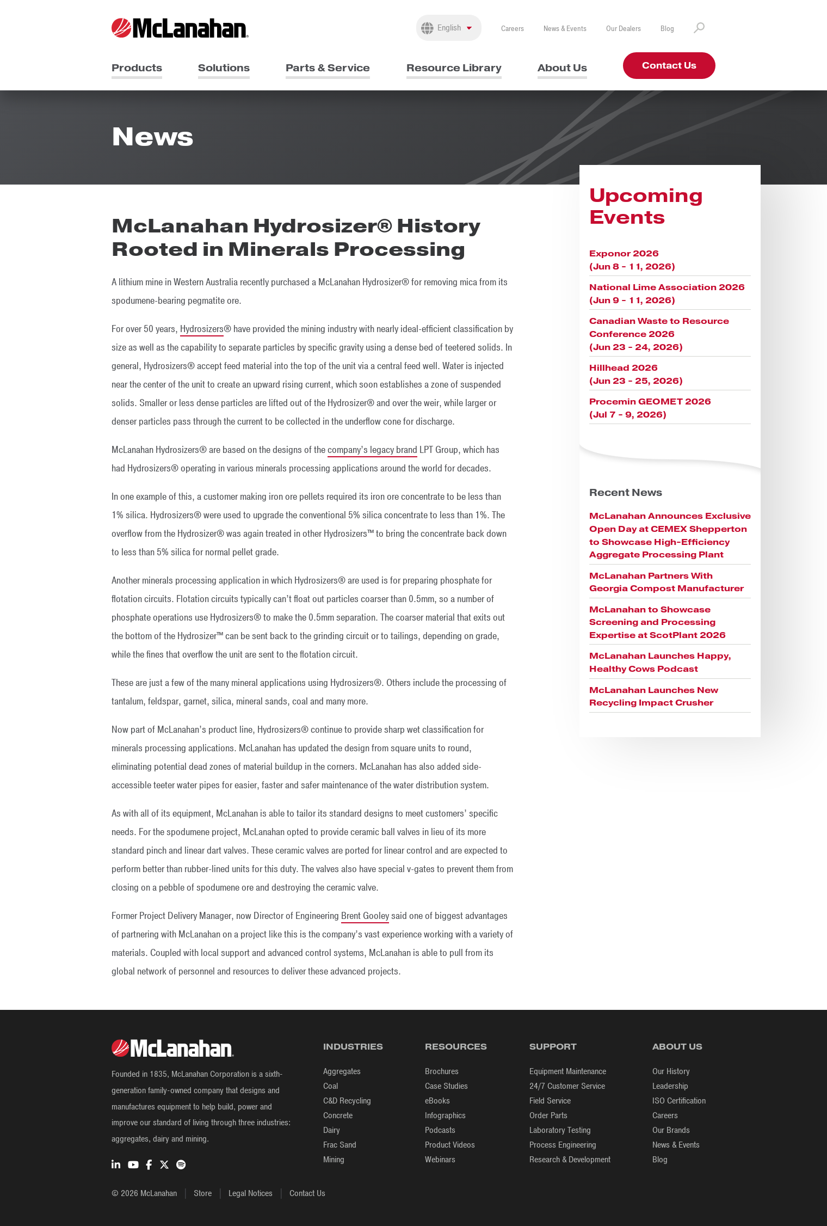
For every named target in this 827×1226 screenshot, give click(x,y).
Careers (512, 28)
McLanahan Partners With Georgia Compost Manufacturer (666, 582)
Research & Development (569, 1160)
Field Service (550, 1101)
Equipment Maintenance (567, 1071)
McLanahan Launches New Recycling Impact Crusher (653, 696)
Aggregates (342, 1071)
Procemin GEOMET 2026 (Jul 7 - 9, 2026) (650, 408)
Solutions (224, 68)
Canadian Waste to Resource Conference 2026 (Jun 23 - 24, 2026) (659, 334)
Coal (330, 1086)
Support (553, 1046)
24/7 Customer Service (567, 1086)
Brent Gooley (365, 915)
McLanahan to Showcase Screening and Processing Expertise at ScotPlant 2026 (657, 622)
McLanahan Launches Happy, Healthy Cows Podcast (660, 662)
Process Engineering (562, 1145)
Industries (353, 1046)
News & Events (565, 28)
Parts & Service (328, 68)
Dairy (331, 1130)
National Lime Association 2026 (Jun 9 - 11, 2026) (667, 293)
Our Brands (671, 1130)
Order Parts (548, 1115)
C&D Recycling (347, 1101)
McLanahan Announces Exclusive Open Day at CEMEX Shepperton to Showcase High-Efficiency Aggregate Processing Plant (670, 535)
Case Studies (446, 1086)
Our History (671, 1071)
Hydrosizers (202, 328)
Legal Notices (251, 1193)
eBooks (437, 1101)
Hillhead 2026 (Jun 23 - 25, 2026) (636, 374)
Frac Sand (339, 1145)
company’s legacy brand (372, 449)
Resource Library (454, 68)
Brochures (442, 1071)
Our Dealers (623, 28)
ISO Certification (679, 1101)
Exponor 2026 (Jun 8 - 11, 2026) (632, 260)
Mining (333, 1160)
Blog (667, 28)
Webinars (440, 1160)
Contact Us (669, 65)
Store (203, 1193)
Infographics (445, 1115)
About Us (562, 68)
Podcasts (440, 1130)
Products (137, 68)
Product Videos (450, 1145)
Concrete (338, 1115)
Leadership (670, 1086)
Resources (456, 1046)
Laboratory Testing (560, 1130)
